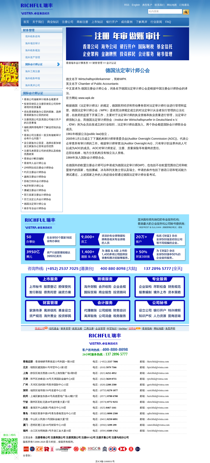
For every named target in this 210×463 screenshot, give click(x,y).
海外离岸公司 (32, 85)
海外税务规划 (32, 50)
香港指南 (147, 328)
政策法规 (77, 328)
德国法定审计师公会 (35, 203)
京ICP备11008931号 (105, 461)
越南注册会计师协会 (35, 176)
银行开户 (112, 21)
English (136, 4)
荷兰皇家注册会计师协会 (37, 194)
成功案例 (126, 21)
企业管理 (100, 328)
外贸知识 (112, 328)
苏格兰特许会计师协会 (36, 181)
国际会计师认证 (33, 64)
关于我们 (38, 21)
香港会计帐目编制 (34, 158)
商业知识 (53, 21)
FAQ (168, 21)
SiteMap (123, 328)
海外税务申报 (32, 78)
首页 (26, 21)
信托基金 (54, 328)
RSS (126, 4)
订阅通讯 (184, 4)
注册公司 (67, 21)
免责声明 (170, 328)
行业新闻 (156, 21)
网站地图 (172, 4)
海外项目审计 (32, 43)
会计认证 (111, 63)
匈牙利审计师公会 (34, 185)
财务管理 (97, 63)
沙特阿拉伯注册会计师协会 (39, 167)
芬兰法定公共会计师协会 (37, 199)
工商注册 (89, 328)
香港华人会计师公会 (35, 163)
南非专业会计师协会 (35, 208)
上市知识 (97, 21)
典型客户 (147, 4)
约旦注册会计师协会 (35, 172)
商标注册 (82, 21)
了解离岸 (141, 21)
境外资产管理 (32, 57)
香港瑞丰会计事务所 (77, 63)
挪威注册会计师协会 (35, 190)
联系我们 (159, 4)
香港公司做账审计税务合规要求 (41, 99)
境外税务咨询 (32, 36)
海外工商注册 (32, 71)
